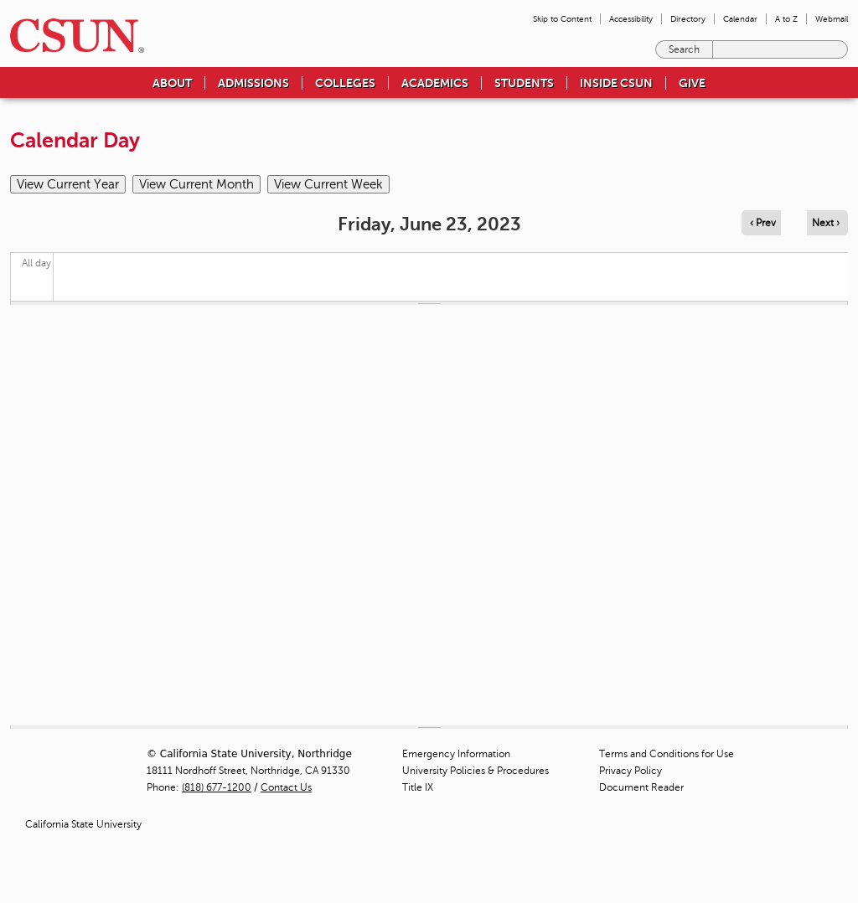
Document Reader (641, 787)
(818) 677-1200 (216, 787)
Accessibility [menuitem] (631, 18)
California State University (83, 824)
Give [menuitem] (692, 83)
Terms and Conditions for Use (666, 754)
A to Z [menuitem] (786, 18)
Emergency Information (456, 754)
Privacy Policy (630, 771)
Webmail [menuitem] (831, 18)
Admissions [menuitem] (253, 83)
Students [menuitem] (524, 83)
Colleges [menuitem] (345, 83)
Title (417, 787)
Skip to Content (562, 18)
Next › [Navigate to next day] (826, 223)
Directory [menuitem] (688, 18)
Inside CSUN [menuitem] (616, 83)
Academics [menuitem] (434, 83)
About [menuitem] (172, 83)
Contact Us (286, 787)
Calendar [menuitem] (740, 18)
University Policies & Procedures (475, 771)
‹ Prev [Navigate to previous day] (763, 223)
